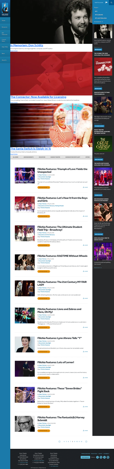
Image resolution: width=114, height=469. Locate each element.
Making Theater (55, 157)
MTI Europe (99, 15)
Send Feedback (85, 457)
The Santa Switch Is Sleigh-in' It (30, 148)
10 (77, 441)
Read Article (13, 51)
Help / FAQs (5, 47)
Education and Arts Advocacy (47, 205)
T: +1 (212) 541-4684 (23, 462)
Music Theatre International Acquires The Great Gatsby (102, 131)
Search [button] (111, 2)
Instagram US (108, 457)
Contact (100, 453)
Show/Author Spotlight (72, 157)
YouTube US (104, 457)
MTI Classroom (4, 33)
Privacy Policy (94, 453)
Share (86, 187)
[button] (106, 2)
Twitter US (101, 457)
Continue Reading (43, 187)
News (3, 53)
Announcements (29, 157)
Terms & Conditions (85, 453)
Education (42, 157)
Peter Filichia (42, 175)
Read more (98, 47)
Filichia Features (45, 178)
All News (15, 157)
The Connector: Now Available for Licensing (38, 97)
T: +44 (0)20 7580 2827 (38, 460)
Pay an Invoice (97, 21)
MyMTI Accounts (99, 2)
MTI (96, 11)
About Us (4, 60)
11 (79, 441)
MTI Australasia (101, 18)
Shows (3, 20)
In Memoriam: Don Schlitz (26, 45)
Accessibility (106, 453)
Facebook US (97, 457)
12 (81, 441)
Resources (4, 27)
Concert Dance (4, 40)
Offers (88, 157)
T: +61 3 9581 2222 (53, 466)
